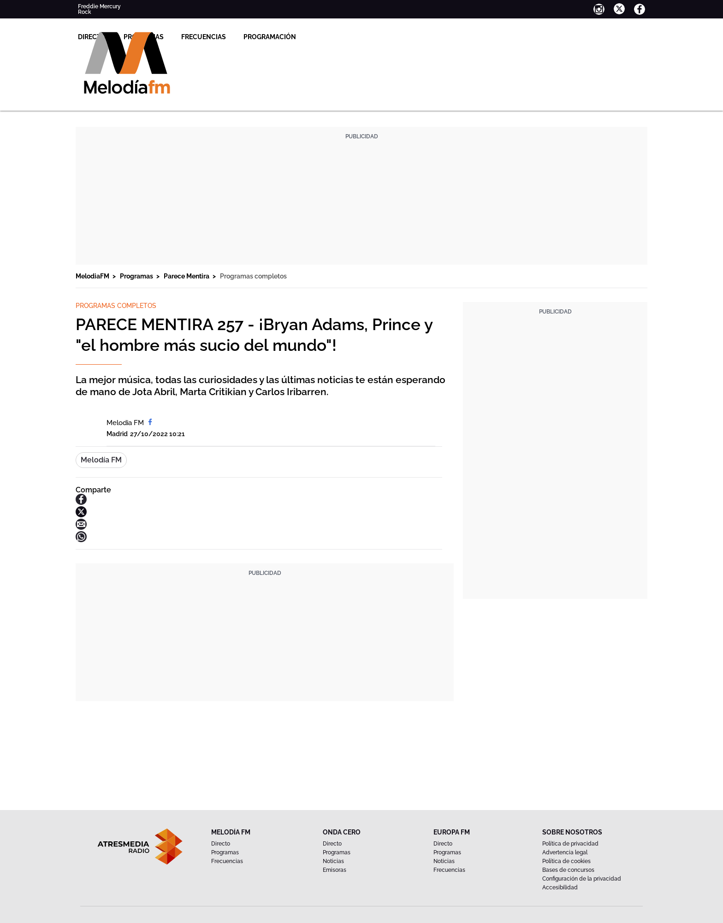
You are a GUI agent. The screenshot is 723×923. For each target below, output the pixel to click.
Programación (392, 37)
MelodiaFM (93, 276)
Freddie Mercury (99, 6)
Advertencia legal (564, 852)
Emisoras (334, 870)
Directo (214, 37)
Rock (84, 12)
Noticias (333, 861)
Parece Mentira (187, 276)
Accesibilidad (560, 887)
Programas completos (253, 276)
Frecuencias (325, 37)
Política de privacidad (570, 843)
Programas (266, 37)
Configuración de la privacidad (581, 879)
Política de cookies (566, 861)
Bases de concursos (568, 870)
